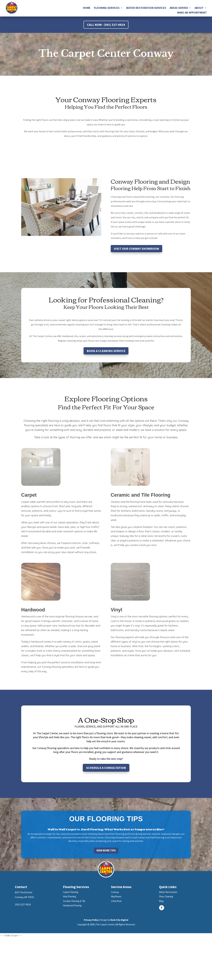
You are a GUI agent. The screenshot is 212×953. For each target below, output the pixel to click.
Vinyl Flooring (69, 896)
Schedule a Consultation (106, 768)
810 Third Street (23, 892)
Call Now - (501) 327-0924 (106, 25)
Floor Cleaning (166, 896)
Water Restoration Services (146, 8)
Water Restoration (168, 892)
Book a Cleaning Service (106, 351)
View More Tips (106, 850)
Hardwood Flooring (72, 905)
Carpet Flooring (70, 892)
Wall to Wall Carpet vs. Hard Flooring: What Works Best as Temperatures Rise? (106, 829)
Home (86, 8)
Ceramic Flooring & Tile (74, 901)
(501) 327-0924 (23, 904)
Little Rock (116, 901)
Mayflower (116, 896)
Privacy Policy (91, 919)
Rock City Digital (119, 919)
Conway (115, 892)
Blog (161, 901)
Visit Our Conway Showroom (136, 249)
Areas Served (179, 8)
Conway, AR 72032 (24, 897)
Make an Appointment (192, 12)
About (199, 8)
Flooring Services (107, 8)
